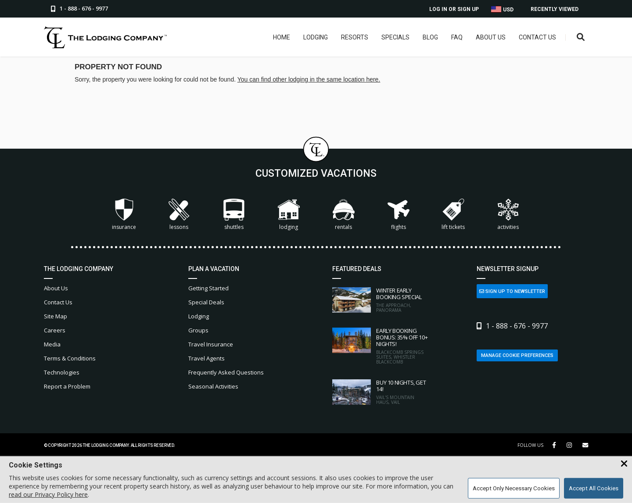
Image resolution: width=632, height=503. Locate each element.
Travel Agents (206, 358)
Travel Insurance (210, 344)
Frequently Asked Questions (226, 372)
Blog (430, 37)
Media (52, 344)
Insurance (124, 215)
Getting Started (208, 288)
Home (281, 37)
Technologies (61, 372)
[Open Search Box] (581, 37)
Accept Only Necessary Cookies (514, 488)
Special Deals (206, 302)
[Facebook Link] (554, 445)
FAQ (457, 37)
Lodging (315, 37)
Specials (395, 37)
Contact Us (537, 37)
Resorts (354, 37)
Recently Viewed (554, 9)
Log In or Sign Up (454, 9)
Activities (508, 215)
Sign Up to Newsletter (512, 291)
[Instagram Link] (569, 445)
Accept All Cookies (593, 488)
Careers (54, 330)
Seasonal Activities (213, 386)
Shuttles (234, 215)
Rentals (344, 215)
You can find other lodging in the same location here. (309, 79)
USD (502, 9)
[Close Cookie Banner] (624, 464)
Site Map (55, 316)
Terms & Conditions (70, 358)
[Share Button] (585, 445)
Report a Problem (67, 386)
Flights (398, 215)
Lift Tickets (453, 215)
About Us (491, 37)
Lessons (179, 215)
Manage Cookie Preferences (517, 355)
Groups (198, 330)
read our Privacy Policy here (48, 494)
